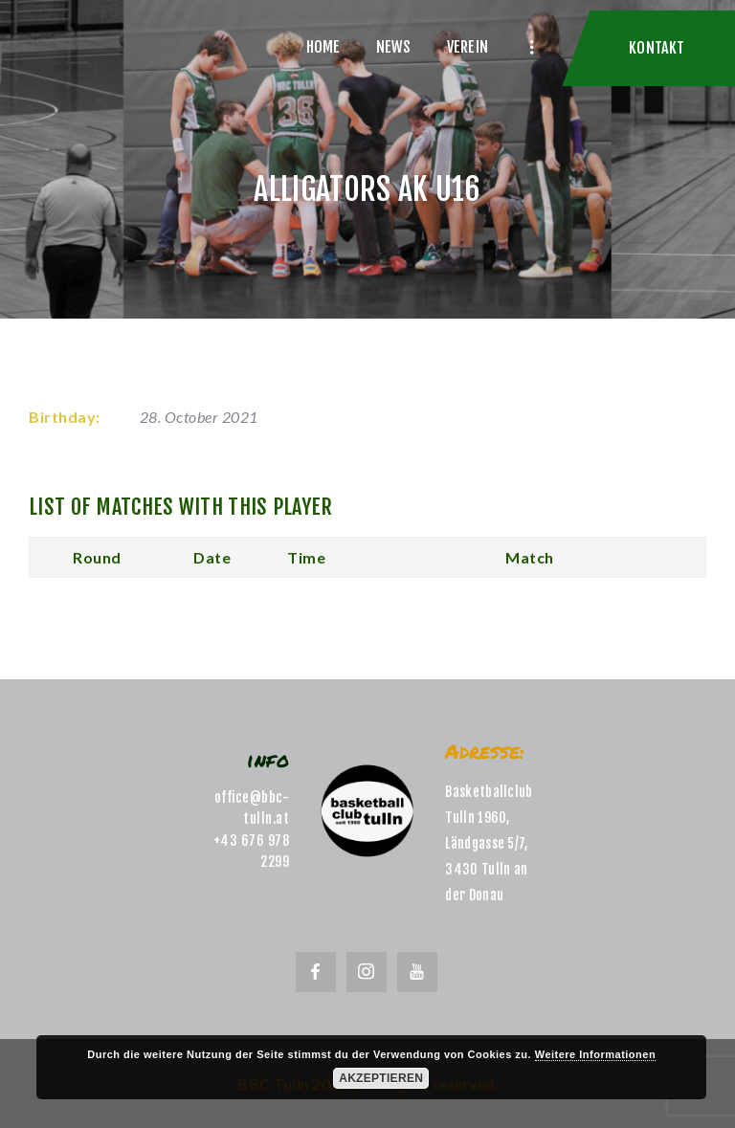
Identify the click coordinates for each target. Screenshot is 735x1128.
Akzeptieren (381, 1078)
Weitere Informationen (595, 1054)
